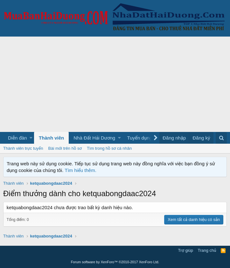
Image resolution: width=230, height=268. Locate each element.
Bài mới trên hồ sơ (65, 148)
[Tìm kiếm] (221, 138)
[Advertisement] (115, 84)
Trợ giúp (185, 250)
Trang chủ (207, 250)
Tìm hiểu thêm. (80, 170)
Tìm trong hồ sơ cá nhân (109, 148)
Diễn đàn (17, 138)
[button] (31, 138)
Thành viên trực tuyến (23, 148)
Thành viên (51, 138)
